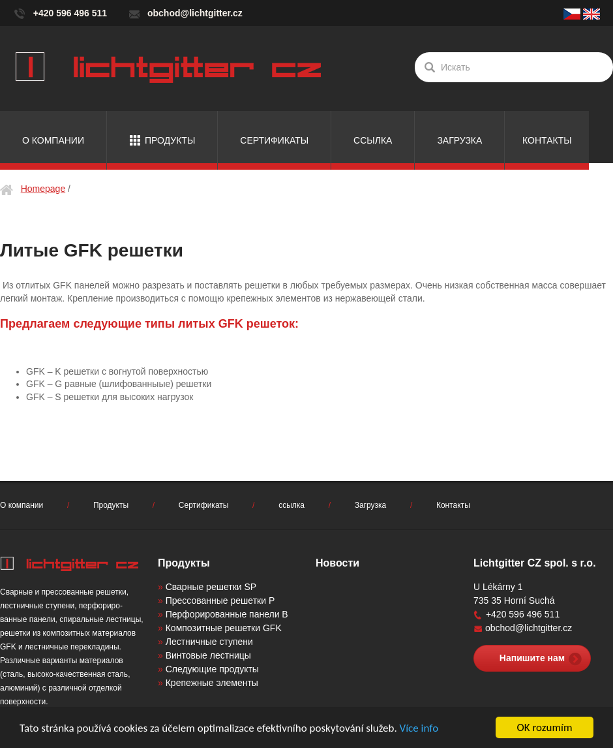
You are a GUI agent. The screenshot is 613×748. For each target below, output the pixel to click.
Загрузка (459, 140)
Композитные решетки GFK (224, 628)
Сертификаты (274, 140)
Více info (419, 728)
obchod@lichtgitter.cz (195, 13)
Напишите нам (532, 658)
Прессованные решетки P (220, 600)
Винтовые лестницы (208, 655)
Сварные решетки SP (211, 587)
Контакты (547, 140)
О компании (53, 140)
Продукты (170, 140)
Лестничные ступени (209, 641)
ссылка (372, 140)
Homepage (43, 188)
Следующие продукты (212, 669)
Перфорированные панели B (227, 614)
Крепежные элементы (212, 683)
